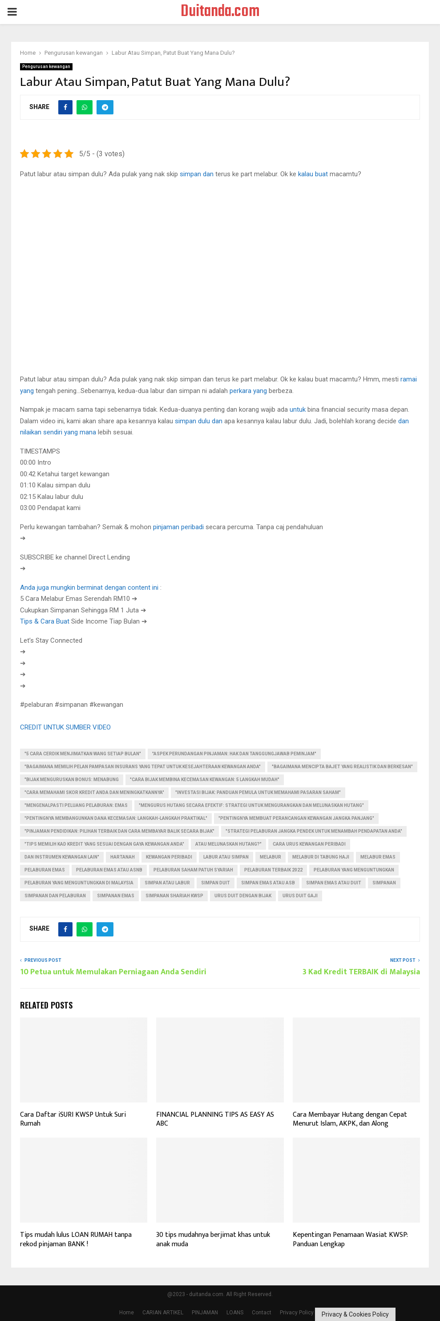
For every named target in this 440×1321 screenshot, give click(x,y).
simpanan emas (115, 895)
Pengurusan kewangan (46, 66)
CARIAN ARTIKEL (162, 1312)
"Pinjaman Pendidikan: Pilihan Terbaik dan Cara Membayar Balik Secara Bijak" (119, 831)
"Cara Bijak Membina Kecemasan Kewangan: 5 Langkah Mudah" (204, 779)
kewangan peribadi (169, 857)
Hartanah (122, 857)
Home (126, 1312)
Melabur (270, 857)
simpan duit (215, 882)
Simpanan (384, 882)
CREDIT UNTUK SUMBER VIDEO (65, 727)
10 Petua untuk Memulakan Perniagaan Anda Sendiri (113, 972)
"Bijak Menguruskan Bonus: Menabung (71, 779)
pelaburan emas (44, 869)
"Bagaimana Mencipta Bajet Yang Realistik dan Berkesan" (342, 766)
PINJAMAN (205, 1312)
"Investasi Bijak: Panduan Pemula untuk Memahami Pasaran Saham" (258, 792)
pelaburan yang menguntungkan (354, 869)
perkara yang (248, 391)
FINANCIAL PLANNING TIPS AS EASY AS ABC (215, 1119)
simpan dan (197, 174)
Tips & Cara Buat (44, 621)
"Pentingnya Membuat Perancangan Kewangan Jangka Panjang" (296, 818)
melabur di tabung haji (320, 857)
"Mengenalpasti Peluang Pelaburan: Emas (76, 805)
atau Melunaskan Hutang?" (228, 844)
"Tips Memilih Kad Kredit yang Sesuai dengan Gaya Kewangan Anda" (104, 844)
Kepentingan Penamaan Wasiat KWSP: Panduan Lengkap (350, 1239)
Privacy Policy (297, 1312)
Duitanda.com (220, 12)
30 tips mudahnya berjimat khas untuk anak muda (213, 1239)
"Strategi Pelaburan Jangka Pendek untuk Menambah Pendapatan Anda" (314, 831)
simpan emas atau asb (268, 882)
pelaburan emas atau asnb (109, 869)
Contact (261, 1312)
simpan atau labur (167, 882)
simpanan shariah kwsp (174, 895)
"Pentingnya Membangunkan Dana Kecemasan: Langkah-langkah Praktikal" (115, 818)
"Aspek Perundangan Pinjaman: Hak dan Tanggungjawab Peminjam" (234, 753)
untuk (298, 409)
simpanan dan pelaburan (55, 895)
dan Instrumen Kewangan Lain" (61, 857)
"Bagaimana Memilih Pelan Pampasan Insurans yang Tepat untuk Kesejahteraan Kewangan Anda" (142, 766)
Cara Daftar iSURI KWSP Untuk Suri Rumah (73, 1119)
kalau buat (313, 174)
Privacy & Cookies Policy (355, 1314)
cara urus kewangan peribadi (309, 844)
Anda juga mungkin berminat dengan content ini (89, 588)
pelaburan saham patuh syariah (193, 869)
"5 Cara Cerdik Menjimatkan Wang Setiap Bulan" (82, 753)
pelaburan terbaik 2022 (273, 869)
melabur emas (378, 857)
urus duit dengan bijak (242, 895)
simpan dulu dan (198, 421)
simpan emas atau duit (333, 882)
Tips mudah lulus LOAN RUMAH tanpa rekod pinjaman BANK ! (76, 1239)
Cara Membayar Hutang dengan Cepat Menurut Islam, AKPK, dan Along (350, 1119)
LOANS (234, 1312)
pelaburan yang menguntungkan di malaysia (78, 882)
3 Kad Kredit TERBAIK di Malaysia (361, 972)
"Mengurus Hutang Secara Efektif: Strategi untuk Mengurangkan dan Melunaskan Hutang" (251, 805)
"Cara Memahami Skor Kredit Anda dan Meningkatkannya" (94, 792)
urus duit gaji (300, 895)
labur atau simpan (226, 857)
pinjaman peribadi (178, 527)
